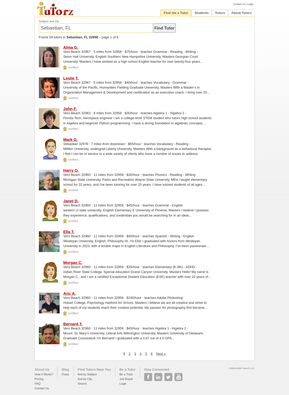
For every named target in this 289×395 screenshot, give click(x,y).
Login (250, 4)
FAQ (37, 383)
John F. (70, 108)
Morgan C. (72, 262)
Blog (65, 369)
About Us (42, 369)
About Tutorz (241, 13)
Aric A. (69, 293)
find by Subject (87, 374)
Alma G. (70, 47)
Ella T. (68, 231)
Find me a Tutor (176, 13)
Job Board (126, 378)
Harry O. (71, 170)
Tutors (220, 13)
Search (82, 383)
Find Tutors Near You (94, 369)
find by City (85, 378)
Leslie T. (71, 78)
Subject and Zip (49, 21)
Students (201, 13)
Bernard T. (72, 324)
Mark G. (70, 139)
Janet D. (71, 201)
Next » (161, 354)
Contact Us (239, 4)
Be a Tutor (127, 369)
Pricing (39, 378)
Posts (65, 374)
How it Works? (44, 374)
